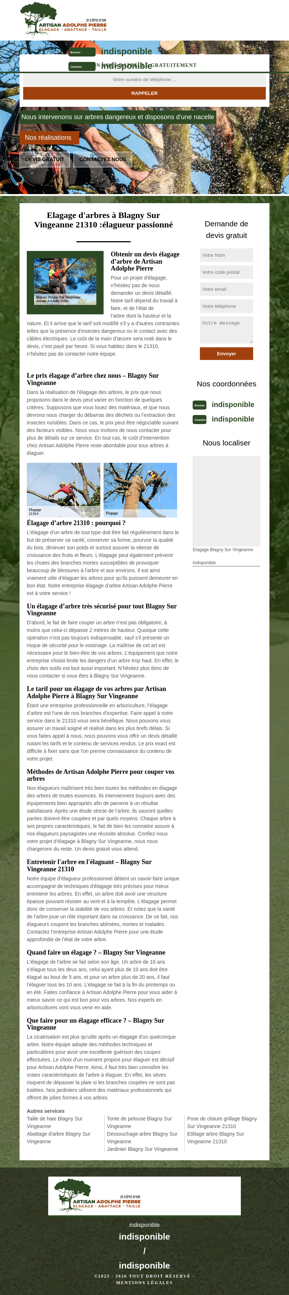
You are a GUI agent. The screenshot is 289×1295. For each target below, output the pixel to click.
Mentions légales (144, 1282)
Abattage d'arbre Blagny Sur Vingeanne (58, 1137)
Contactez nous (102, 159)
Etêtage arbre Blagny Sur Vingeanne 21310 (215, 1137)
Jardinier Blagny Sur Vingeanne (142, 1149)
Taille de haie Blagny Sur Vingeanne (55, 1122)
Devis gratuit (44, 159)
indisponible (126, 51)
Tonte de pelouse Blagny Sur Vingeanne (139, 1122)
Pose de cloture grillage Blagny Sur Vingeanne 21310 (222, 1122)
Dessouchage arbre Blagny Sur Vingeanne (142, 1137)
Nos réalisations (48, 137)
